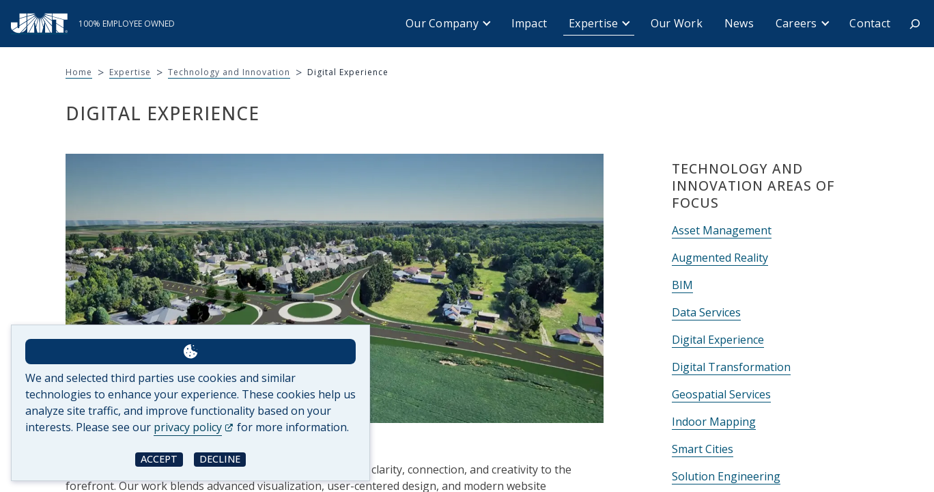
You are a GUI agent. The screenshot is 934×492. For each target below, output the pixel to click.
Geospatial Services (721, 394)
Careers (796, 23)
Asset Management (722, 230)
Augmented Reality (720, 257)
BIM (682, 284)
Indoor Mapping (714, 421)
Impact (529, 23)
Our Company (442, 23)
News (739, 23)
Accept (159, 458)
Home (79, 72)
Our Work (677, 23)
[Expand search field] (915, 24)
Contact (869, 23)
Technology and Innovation (229, 72)
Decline (219, 458)
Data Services (706, 312)
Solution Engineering (726, 476)
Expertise (593, 23)
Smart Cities (702, 448)
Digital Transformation (731, 366)
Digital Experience (718, 339)
